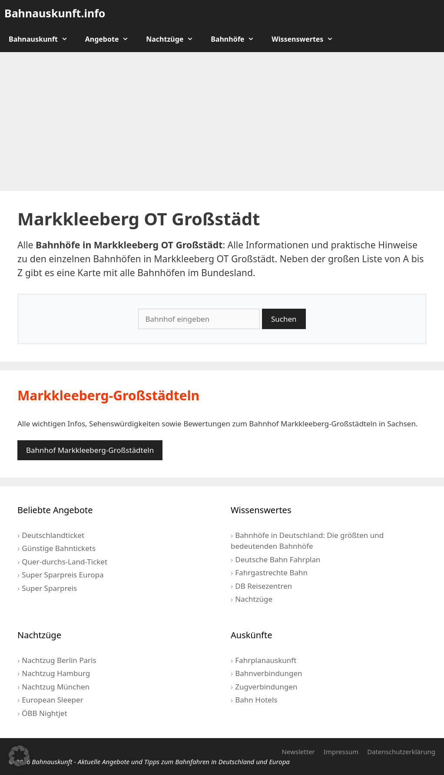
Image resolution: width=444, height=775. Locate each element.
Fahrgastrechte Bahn (271, 572)
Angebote (111, 39)
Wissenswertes (307, 39)
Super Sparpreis (49, 588)
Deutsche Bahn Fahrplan (277, 559)
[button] (19, 756)
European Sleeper (52, 700)
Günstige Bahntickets (59, 548)
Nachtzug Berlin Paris (59, 660)
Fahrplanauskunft (265, 660)
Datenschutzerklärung (401, 751)
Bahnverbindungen (268, 673)
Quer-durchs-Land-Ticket (64, 562)
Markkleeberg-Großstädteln (108, 395)
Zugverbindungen (266, 687)
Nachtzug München (55, 687)
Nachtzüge (174, 39)
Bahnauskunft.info (54, 13)
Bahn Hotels (256, 700)
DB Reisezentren (263, 586)
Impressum (341, 751)
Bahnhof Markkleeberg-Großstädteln (90, 450)
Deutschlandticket (53, 535)
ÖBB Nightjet (44, 713)
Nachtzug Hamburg (56, 673)
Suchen (284, 319)
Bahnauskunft (42, 39)
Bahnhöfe (237, 39)
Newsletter (298, 751)
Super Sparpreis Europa (62, 575)
